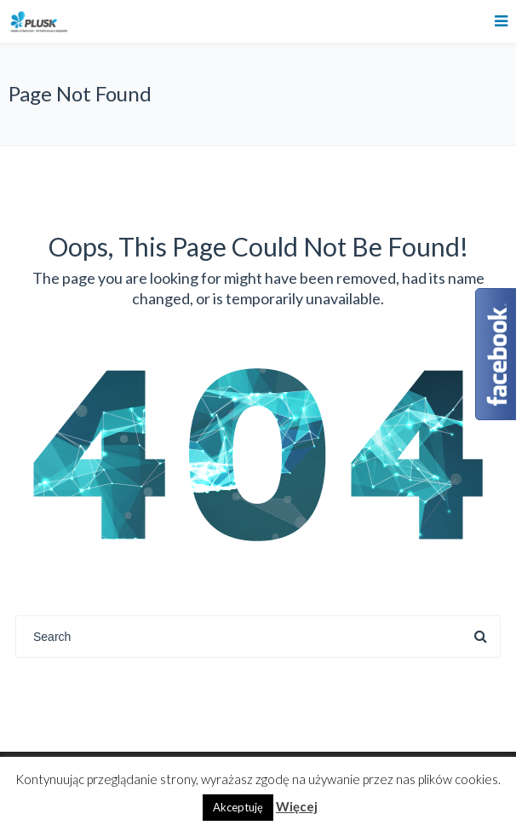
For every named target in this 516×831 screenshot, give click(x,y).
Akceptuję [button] (238, 807)
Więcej (297, 806)
